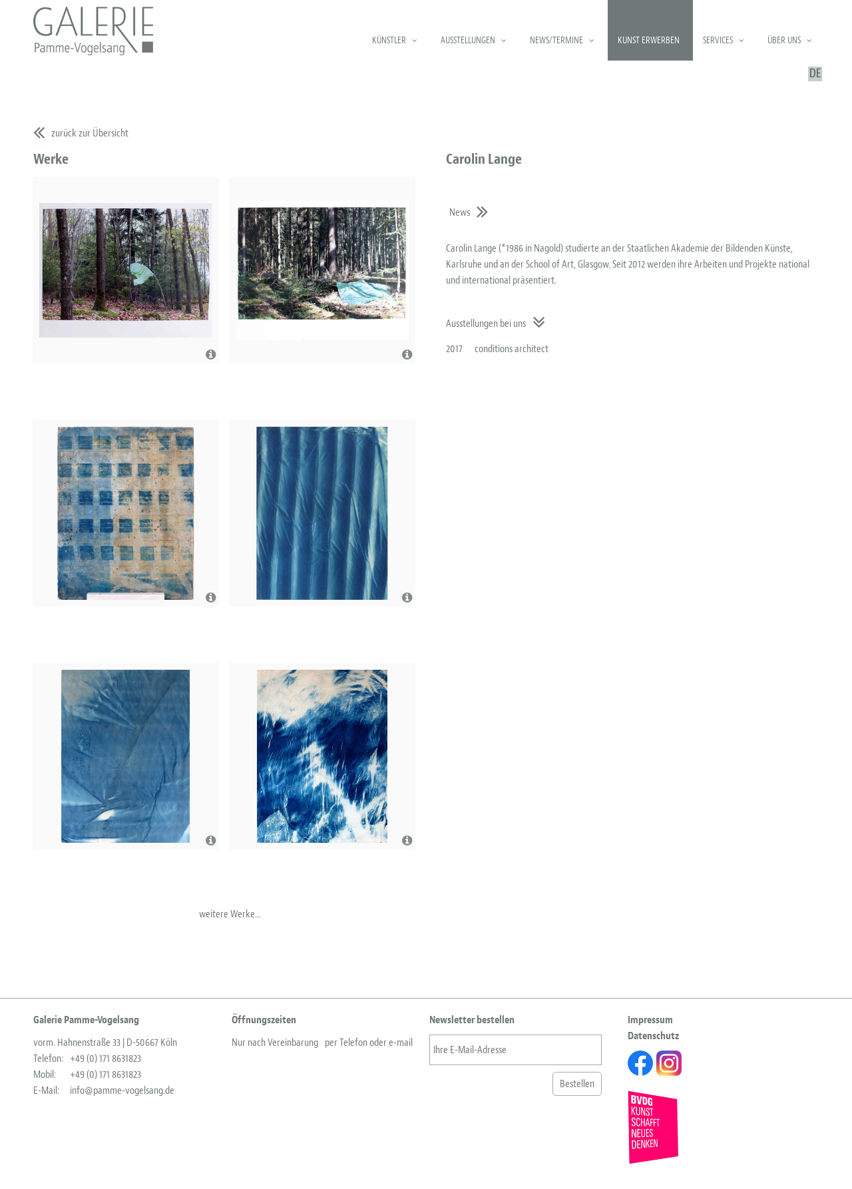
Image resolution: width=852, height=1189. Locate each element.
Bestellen (577, 1083)
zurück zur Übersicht (89, 133)
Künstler (389, 40)
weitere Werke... (230, 914)
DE (815, 74)
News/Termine (556, 40)
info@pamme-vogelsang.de (122, 1090)
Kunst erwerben (649, 40)
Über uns (784, 40)
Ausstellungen (468, 40)
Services (718, 40)
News (459, 212)
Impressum (650, 1020)
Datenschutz (653, 1036)
